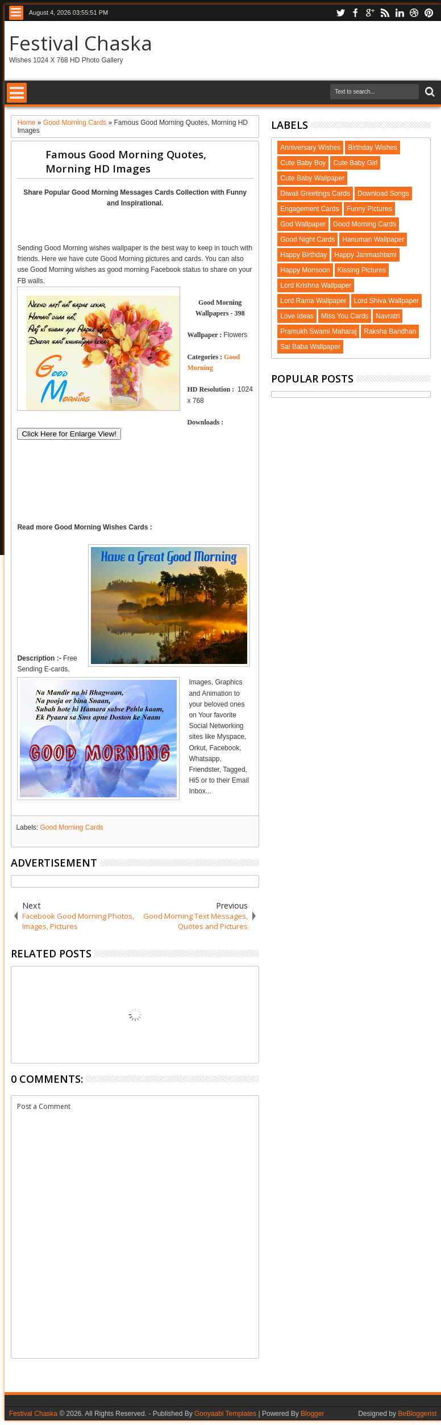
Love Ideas (297, 316)
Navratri (388, 316)
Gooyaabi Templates (225, 1414)
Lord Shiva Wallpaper (386, 301)
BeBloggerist (417, 1414)
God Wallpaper (303, 224)
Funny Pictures (369, 209)
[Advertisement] (150, 224)
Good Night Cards (307, 239)
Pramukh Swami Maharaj (318, 331)
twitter (340, 13)
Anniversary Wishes (310, 148)
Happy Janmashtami (365, 255)
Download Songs (383, 193)
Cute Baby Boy (303, 163)
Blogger (312, 1414)
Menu (16, 13)
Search (429, 92)
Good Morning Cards (71, 827)
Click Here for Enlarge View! (69, 434)
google (370, 13)
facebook (355, 13)
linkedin (399, 13)
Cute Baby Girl (355, 163)
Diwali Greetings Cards (315, 193)
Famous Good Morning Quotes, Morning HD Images (125, 161)
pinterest (429, 13)
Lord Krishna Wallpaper (315, 285)
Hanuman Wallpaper (373, 239)
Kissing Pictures (362, 270)
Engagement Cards (309, 209)
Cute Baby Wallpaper (312, 178)
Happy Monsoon (305, 270)
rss (384, 13)
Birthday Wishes (372, 148)
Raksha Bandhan (390, 331)
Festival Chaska (80, 43)
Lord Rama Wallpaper (313, 301)
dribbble (414, 13)
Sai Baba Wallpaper (310, 347)
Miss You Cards (344, 316)
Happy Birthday (303, 255)
